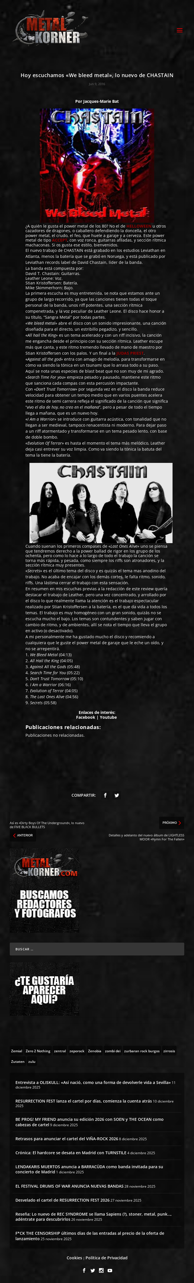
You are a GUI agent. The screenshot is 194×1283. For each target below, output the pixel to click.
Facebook (85, 717)
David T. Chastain (42, 273)
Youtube (108, 717)
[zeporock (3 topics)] (77, 1050)
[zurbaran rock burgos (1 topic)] (142, 1050)
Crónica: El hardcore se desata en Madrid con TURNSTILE (70, 1152)
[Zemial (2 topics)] (16, 1050)
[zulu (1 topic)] (32, 1061)
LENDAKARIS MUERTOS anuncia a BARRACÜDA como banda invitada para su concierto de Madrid (89, 1169)
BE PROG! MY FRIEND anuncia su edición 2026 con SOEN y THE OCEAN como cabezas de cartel (89, 1122)
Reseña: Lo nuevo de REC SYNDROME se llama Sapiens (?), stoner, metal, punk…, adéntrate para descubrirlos (93, 1216)
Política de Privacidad (107, 1257)
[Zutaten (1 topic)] (18, 1061)
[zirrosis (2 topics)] (169, 1050)
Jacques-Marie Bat (101, 101)
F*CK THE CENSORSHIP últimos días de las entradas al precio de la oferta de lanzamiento (89, 1235)
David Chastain (92, 262)
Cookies (74, 1257)
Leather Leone (39, 278)
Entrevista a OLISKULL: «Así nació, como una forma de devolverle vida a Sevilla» (93, 1082)
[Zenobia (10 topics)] (95, 1050)
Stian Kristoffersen (43, 283)
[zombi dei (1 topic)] (113, 1050)
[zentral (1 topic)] (60, 1050)
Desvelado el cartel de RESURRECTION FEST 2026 (62, 1200)
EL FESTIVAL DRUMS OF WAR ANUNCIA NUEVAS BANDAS (69, 1186)
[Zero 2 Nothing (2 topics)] (38, 1050)
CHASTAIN (73, 250)
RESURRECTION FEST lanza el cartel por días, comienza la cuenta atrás (83, 1101)
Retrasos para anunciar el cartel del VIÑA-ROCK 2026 (66, 1138)
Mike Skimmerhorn (43, 287)
